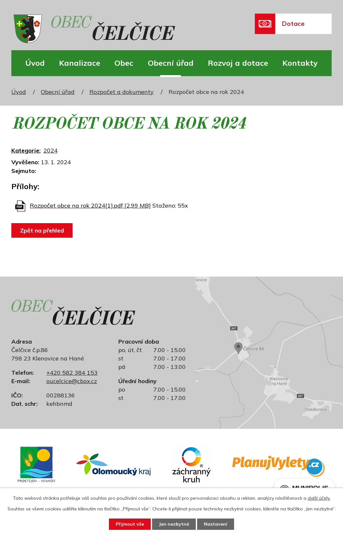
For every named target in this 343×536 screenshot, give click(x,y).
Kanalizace (79, 63)
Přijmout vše (130, 524)
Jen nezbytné (174, 524)
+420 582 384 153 (72, 372)
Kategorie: (26, 150)
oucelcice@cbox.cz (71, 381)
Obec (123, 63)
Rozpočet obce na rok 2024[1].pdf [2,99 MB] (90, 205)
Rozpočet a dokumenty (121, 92)
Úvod (35, 63)
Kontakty (300, 63)
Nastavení (215, 524)
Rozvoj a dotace (238, 63)
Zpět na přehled (42, 230)
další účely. (319, 498)
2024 (50, 150)
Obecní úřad (171, 63)
